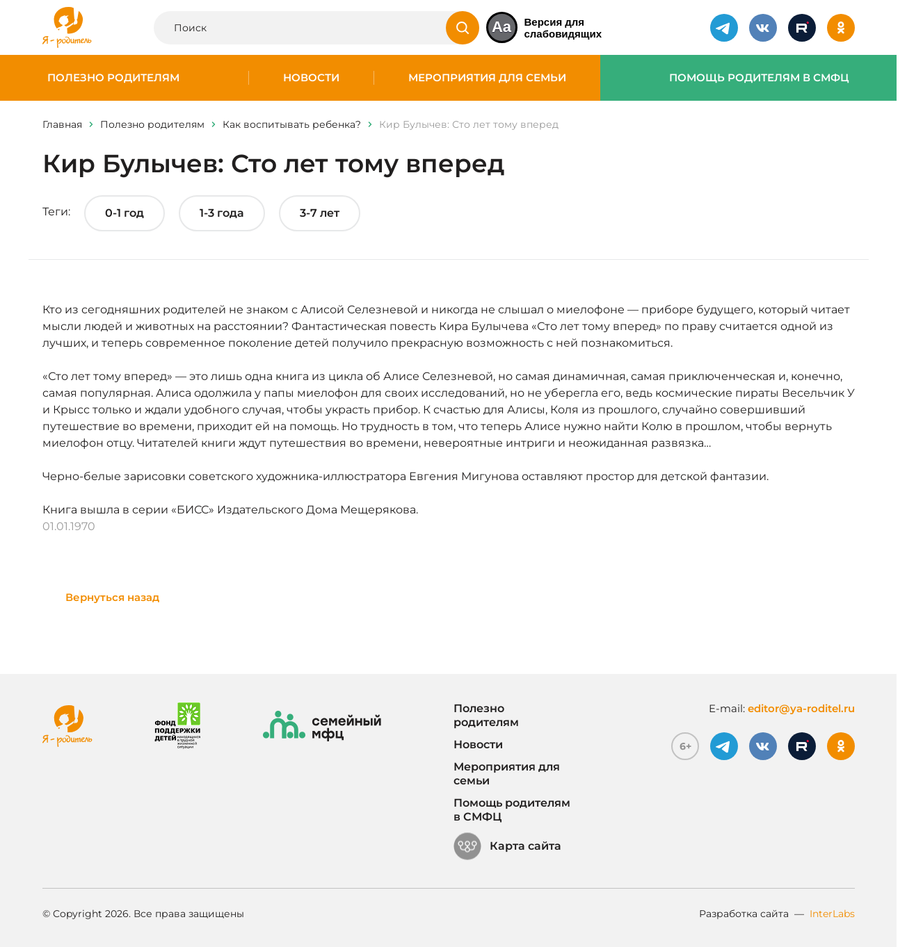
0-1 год (124, 213)
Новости (311, 78)
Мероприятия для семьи (487, 78)
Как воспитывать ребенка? (292, 124)
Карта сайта (507, 846)
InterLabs (832, 913)
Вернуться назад (112, 597)
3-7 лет (319, 213)
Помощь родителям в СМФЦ (759, 78)
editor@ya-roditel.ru (801, 708)
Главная (62, 124)
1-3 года (222, 213)
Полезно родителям (113, 78)
